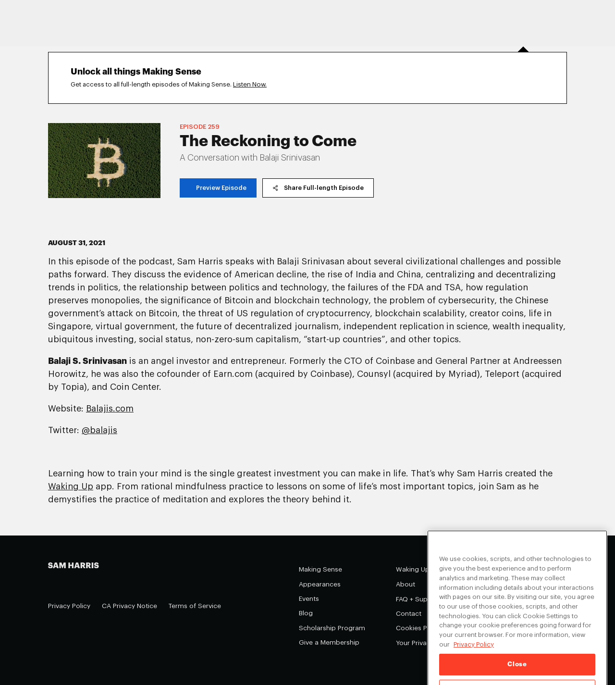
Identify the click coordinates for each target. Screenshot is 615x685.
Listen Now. (250, 84)
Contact (408, 613)
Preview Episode (218, 188)
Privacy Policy (69, 606)
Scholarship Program (332, 628)
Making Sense (320, 569)
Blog (306, 613)
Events (309, 599)
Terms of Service (195, 606)
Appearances (320, 584)
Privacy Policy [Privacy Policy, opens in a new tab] (474, 649)
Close (517, 669)
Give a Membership (329, 642)
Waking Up (413, 569)
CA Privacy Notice (129, 606)
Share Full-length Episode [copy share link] (318, 188)
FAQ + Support (418, 599)
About (405, 584)
